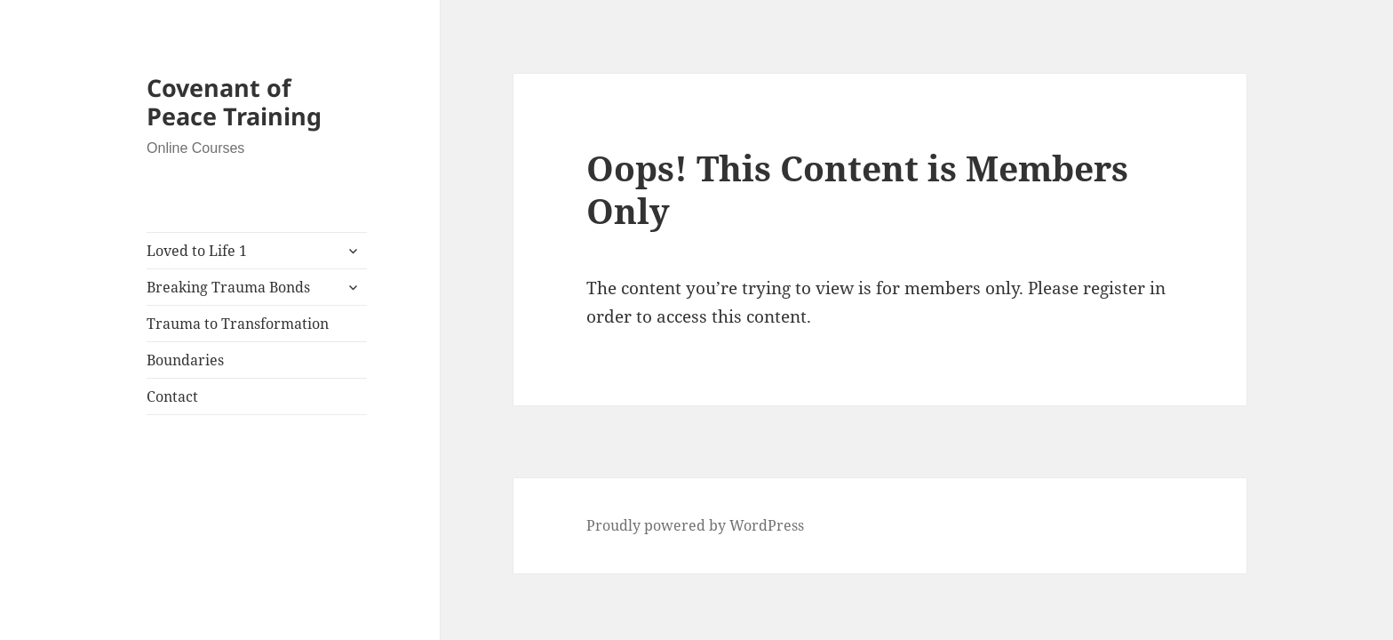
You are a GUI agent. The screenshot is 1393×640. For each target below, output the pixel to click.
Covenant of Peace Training (234, 101)
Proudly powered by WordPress (695, 525)
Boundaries (185, 360)
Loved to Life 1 (197, 250)
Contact (172, 396)
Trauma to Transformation (238, 323)
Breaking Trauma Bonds (228, 287)
